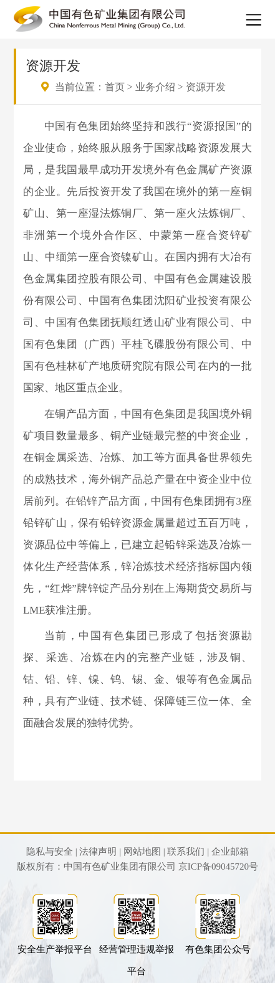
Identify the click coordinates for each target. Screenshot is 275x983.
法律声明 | (100, 852)
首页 (115, 87)
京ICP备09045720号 (218, 866)
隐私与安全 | (51, 852)
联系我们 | (188, 852)
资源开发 (206, 87)
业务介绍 (155, 87)
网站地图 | (144, 852)
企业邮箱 (230, 852)
